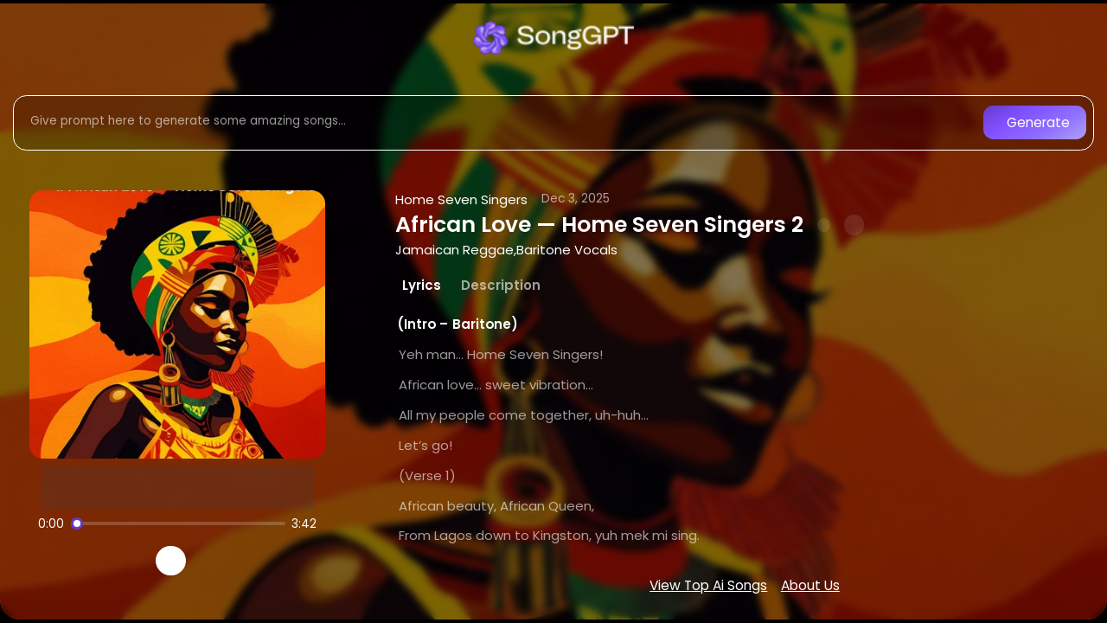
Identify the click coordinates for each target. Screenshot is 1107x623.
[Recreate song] (220, 561)
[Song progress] (178, 523)
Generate (1038, 122)
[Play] (171, 561)
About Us (810, 585)
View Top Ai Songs (708, 585)
